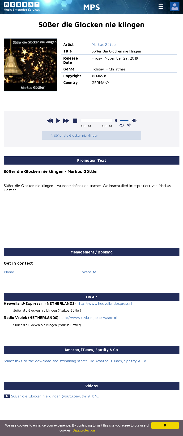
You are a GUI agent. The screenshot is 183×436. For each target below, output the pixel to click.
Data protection (83, 430)
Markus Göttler (104, 44)
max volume (134, 120)
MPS (91, 7)
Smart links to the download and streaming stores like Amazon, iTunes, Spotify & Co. (75, 361)
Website (89, 272)
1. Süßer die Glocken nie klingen (74, 135)
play (58, 120)
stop (75, 120)
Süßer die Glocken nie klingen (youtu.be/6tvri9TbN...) (56, 396)
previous (50, 120)
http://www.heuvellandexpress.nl (104, 303)
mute (117, 120)
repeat (122, 125)
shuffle (129, 125)
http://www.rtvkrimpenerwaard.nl (88, 317)
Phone (9, 272)
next (66, 120)
